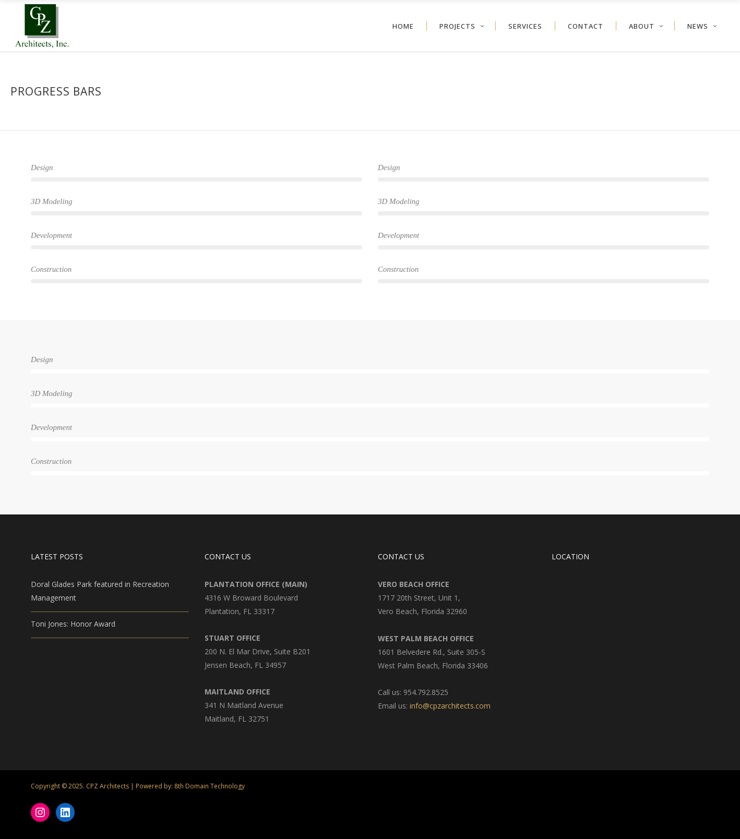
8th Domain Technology (209, 786)
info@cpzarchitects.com (450, 706)
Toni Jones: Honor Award (73, 624)
